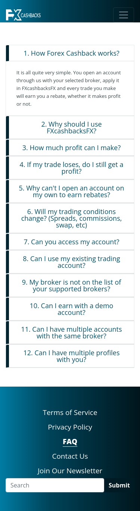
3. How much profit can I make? (71, 147)
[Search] (55, 485)
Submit (119, 485)
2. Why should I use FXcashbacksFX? (71, 127)
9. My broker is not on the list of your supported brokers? (71, 285)
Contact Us (70, 456)
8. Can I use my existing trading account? (71, 262)
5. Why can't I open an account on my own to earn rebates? (71, 191)
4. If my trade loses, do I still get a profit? (72, 168)
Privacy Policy (70, 427)
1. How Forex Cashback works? (71, 53)
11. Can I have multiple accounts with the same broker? (71, 332)
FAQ (70, 441)
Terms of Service (70, 412)
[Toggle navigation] (123, 14)
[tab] (70, 53)
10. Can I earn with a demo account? (71, 309)
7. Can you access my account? (71, 241)
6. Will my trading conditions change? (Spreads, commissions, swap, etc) (71, 218)
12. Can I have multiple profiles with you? (71, 356)
